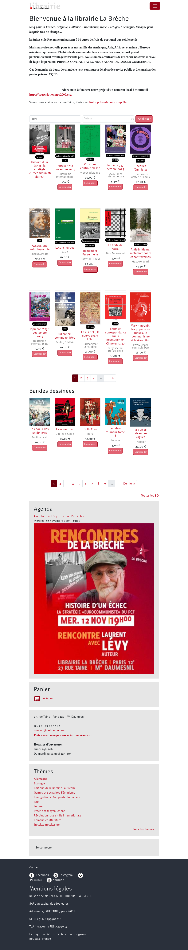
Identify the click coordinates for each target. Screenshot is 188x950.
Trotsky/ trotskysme (47, 824)
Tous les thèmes (143, 829)
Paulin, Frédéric (65, 342)
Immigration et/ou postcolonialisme (57, 797)
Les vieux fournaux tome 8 (115, 432)
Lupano (115, 440)
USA (39, 241)
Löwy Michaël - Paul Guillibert (140, 346)
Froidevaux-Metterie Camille (141, 176)
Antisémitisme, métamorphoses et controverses (140, 253)
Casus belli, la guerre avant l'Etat (90, 336)
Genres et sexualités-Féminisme (54, 792)
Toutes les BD (150, 495)
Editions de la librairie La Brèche (55, 788)
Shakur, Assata (40, 254)
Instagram (63, 875)
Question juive (141, 244)
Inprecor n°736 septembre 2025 (39, 333)
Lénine (38, 806)
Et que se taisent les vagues (140, 433)
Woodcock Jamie (90, 172)
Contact (34, 867)
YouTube (58, 880)
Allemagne (40, 779)
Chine (115, 324)
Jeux (36, 801)
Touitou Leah (39, 437)
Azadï (64, 252)
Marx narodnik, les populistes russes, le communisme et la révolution (140, 333)
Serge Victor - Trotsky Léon (115, 350)
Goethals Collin (65, 434)
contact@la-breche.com (49, 730)
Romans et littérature (47, 820)
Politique (39, 157)
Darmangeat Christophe (90, 345)
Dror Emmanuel (115, 253)
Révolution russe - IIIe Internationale (57, 815)
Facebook (39, 875)
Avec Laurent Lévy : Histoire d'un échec (59, 516)
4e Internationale (40, 324)
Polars (64, 329)
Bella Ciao (90, 429)
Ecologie (39, 783)
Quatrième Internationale (64, 175)
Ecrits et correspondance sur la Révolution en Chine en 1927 (115, 336)
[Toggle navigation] (155, 6)
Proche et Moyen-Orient (49, 811)
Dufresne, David (90, 259)
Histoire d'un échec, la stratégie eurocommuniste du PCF (40, 170)
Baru (90, 434)
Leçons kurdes (64, 247)
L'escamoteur (65, 429)
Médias (90, 159)
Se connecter (44, 847)
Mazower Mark (140, 261)
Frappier (141, 442)
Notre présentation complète (108, 102)
